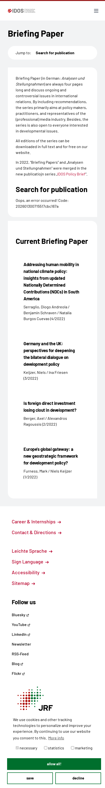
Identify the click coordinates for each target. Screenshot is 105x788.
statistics (54, 747)
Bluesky (20, 614)
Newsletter (21, 644)
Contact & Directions (36, 532)
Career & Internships (36, 521)
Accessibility (28, 572)
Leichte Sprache (32, 551)
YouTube (21, 624)
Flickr (18, 673)
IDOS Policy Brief (71, 174)
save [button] (30, 778)
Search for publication (55, 52)
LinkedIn (21, 634)
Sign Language (30, 561)
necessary (26, 747)
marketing (82, 747)
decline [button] (78, 778)
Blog (17, 663)
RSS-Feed (20, 653)
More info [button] (56, 737)
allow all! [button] (54, 764)
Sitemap (23, 583)
